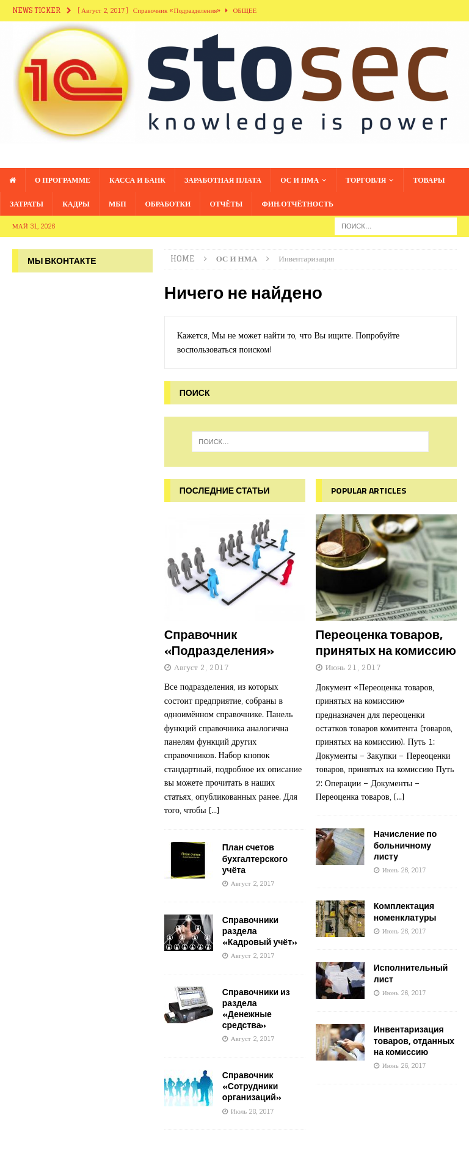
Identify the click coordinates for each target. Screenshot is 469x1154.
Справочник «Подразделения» (219, 642)
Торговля (366, 179)
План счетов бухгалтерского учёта (255, 858)
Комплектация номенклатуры (405, 911)
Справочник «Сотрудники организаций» (252, 1085)
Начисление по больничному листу (405, 844)
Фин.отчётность (297, 203)
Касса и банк (137, 179)
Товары (429, 179)
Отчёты (225, 203)
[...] (214, 809)
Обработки (168, 203)
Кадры (76, 203)
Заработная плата (222, 179)
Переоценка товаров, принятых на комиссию (386, 642)
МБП (117, 203)
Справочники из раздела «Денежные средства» (256, 1008)
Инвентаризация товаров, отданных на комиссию (414, 1040)
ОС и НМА (299, 179)
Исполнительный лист (411, 973)
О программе (62, 179)
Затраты (26, 203)
